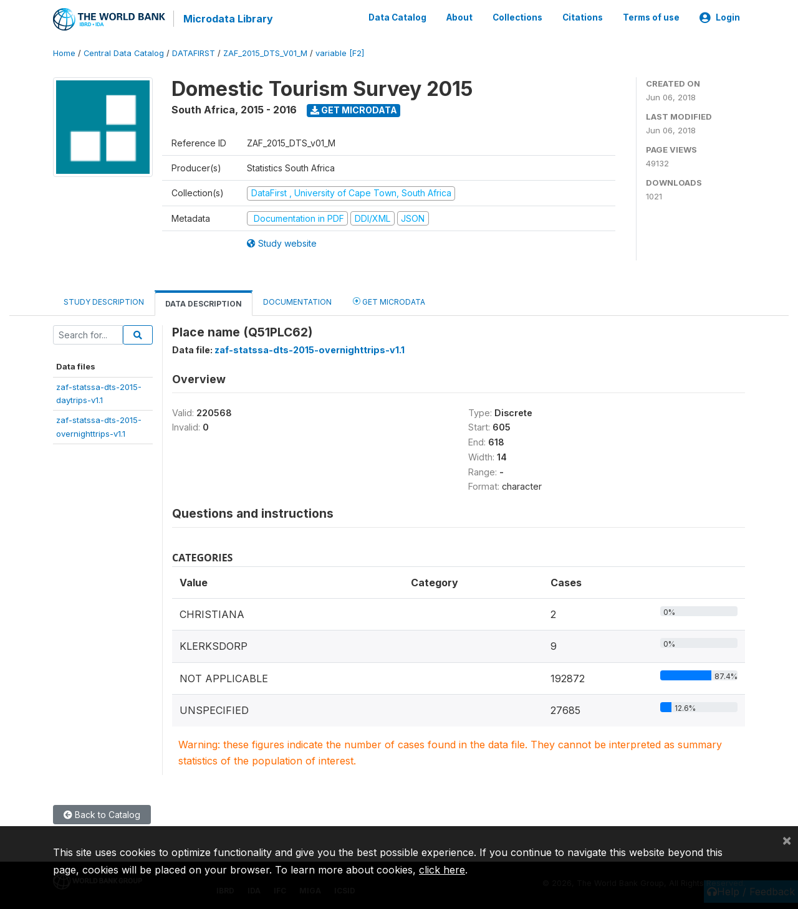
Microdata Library (227, 18)
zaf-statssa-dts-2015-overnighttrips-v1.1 (309, 349)
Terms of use (651, 17)
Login (719, 17)
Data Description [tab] (203, 303)
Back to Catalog (102, 814)
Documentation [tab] (297, 301)
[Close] (787, 839)
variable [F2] (339, 52)
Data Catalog (397, 17)
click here (442, 870)
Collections (517, 17)
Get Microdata (353, 109)
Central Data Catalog (124, 52)
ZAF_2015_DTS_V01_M (265, 52)
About (459, 17)
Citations (582, 17)
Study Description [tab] (104, 301)
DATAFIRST (193, 52)
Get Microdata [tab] (389, 300)
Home (64, 52)
